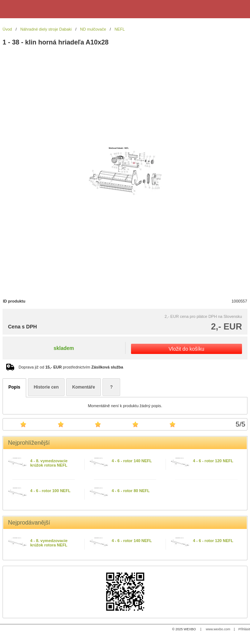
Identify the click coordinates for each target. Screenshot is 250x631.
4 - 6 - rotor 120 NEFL (213, 461)
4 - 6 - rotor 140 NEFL (132, 461)
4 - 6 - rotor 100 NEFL (50, 490)
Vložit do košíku (186, 349)
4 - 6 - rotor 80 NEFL (131, 490)
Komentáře (83, 387)
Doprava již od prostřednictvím (71, 367)
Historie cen (46, 387)
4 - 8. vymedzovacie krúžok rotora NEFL (49, 463)
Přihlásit (244, 629)
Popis (14, 387)
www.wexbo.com (218, 629)
